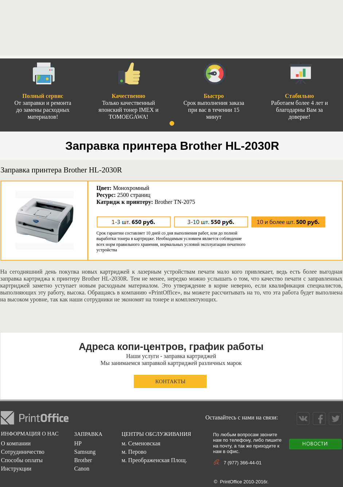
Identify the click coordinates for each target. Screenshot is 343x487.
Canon (81, 468)
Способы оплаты (22, 460)
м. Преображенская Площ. (154, 460)
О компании (16, 443)
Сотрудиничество (22, 452)
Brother (83, 460)
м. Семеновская (140, 443)
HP (77, 443)
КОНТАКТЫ (170, 381)
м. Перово (133, 452)
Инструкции (16, 468)
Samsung (85, 452)
